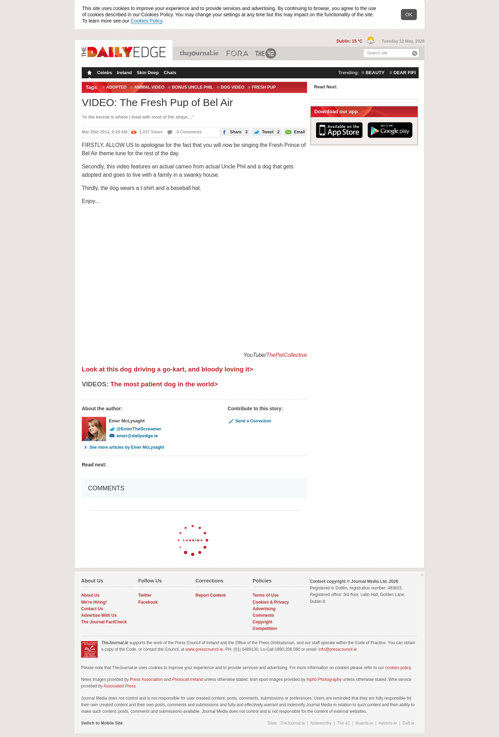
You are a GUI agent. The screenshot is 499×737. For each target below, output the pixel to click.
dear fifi (405, 72)
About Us (90, 595)
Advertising (264, 608)
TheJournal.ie (200, 53)
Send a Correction (249, 421)
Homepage (88, 73)
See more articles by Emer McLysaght (123, 447)
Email (294, 131)
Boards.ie (364, 723)
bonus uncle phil (192, 87)
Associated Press (120, 686)
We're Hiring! (94, 602)
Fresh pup (264, 87)
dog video (232, 87)
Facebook (148, 602)
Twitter (144, 595)
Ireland (124, 72)
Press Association (146, 679)
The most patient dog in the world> (164, 384)
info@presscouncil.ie (337, 649)
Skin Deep (148, 72)
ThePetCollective (286, 355)
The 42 (266, 53)
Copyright (262, 622)
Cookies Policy (146, 21)
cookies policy (398, 667)
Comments (263, 615)
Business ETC (237, 53)
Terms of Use (266, 595)
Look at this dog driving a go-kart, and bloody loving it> (167, 369)
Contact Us (92, 608)
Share (233, 131)
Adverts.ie (387, 723)
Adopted (116, 87)
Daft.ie (408, 723)
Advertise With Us (99, 615)
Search (414, 53)
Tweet (266, 131)
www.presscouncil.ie (204, 649)
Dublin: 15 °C (350, 41)
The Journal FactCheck (104, 622)
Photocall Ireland (187, 679)
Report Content (210, 595)
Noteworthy (321, 723)
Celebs (104, 72)
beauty (375, 72)
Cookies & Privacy (271, 602)
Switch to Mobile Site (102, 723)
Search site (377, 53)
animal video (149, 87)
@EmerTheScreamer (135, 428)
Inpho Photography (323, 679)
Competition (265, 628)
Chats (170, 72)
